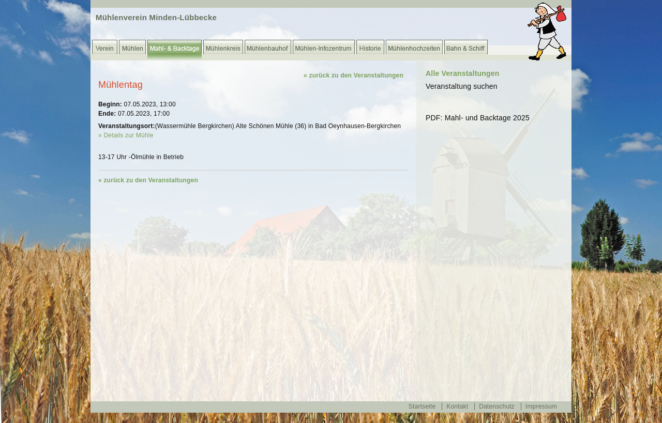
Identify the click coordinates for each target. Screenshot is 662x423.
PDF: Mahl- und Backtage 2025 (478, 118)
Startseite (422, 406)
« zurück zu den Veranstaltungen (353, 75)
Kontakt (457, 406)
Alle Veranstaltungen (462, 73)
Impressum (541, 406)
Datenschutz (497, 406)
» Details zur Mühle (126, 135)
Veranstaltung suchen (462, 86)
